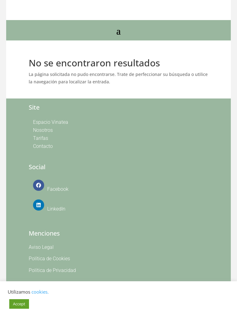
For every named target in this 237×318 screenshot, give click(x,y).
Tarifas (40, 138)
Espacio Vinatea (50, 122)
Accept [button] (19, 304)
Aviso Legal (41, 247)
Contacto (43, 146)
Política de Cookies (49, 259)
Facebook (58, 189)
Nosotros (43, 130)
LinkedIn (56, 209)
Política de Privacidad (52, 270)
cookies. (40, 292)
